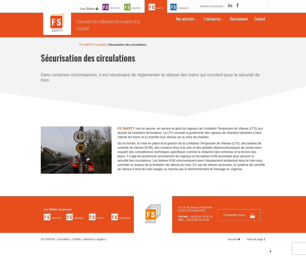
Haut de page (256, 239)
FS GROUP (48, 239)
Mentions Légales (94, 239)
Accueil (234, 239)
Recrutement (239, 20)
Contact (259, 20)
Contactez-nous (234, 215)
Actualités (64, 239)
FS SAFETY (86, 44)
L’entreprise (212, 20)
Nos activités (185, 20)
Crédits (76, 239)
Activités (101, 44)
